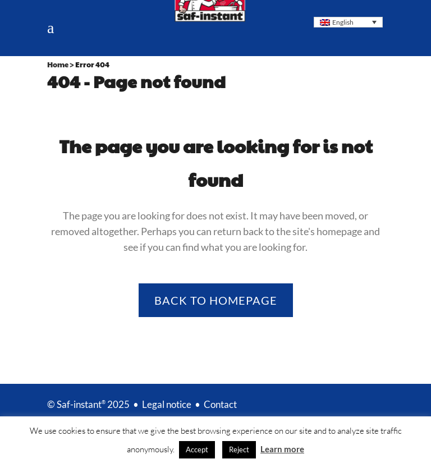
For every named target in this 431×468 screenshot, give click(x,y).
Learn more (282, 449)
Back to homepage (215, 300)
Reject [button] (239, 449)
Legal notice (166, 404)
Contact (220, 404)
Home (57, 64)
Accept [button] (197, 449)
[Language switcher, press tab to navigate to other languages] (348, 22)
